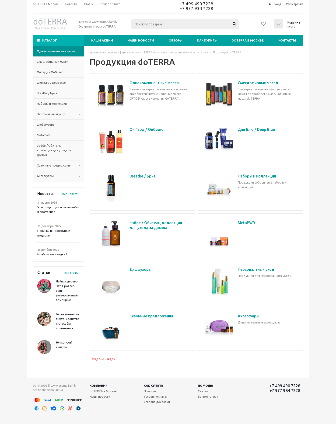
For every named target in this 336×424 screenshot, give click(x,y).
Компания (99, 385)
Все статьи (71, 272)
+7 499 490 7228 (196, 3)
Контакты (287, 40)
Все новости (70, 193)
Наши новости (141, 40)
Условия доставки (157, 401)
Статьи (203, 391)
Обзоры (175, 40)
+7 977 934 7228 (196, 8)
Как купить (207, 40)
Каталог (49, 40)
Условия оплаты (155, 396)
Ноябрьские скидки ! (52, 254)
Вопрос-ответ (208, 396)
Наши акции (102, 40)
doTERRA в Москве (247, 40)
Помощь (205, 385)
